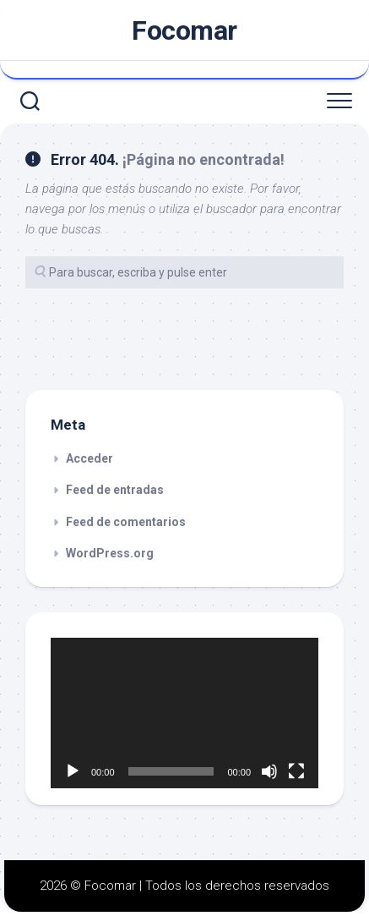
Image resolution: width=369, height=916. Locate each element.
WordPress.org (110, 553)
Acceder (89, 458)
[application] (184, 713)
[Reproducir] (72, 771)
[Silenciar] (269, 771)
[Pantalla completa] (296, 771)
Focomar (184, 30)
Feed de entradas (115, 489)
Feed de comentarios (126, 522)
